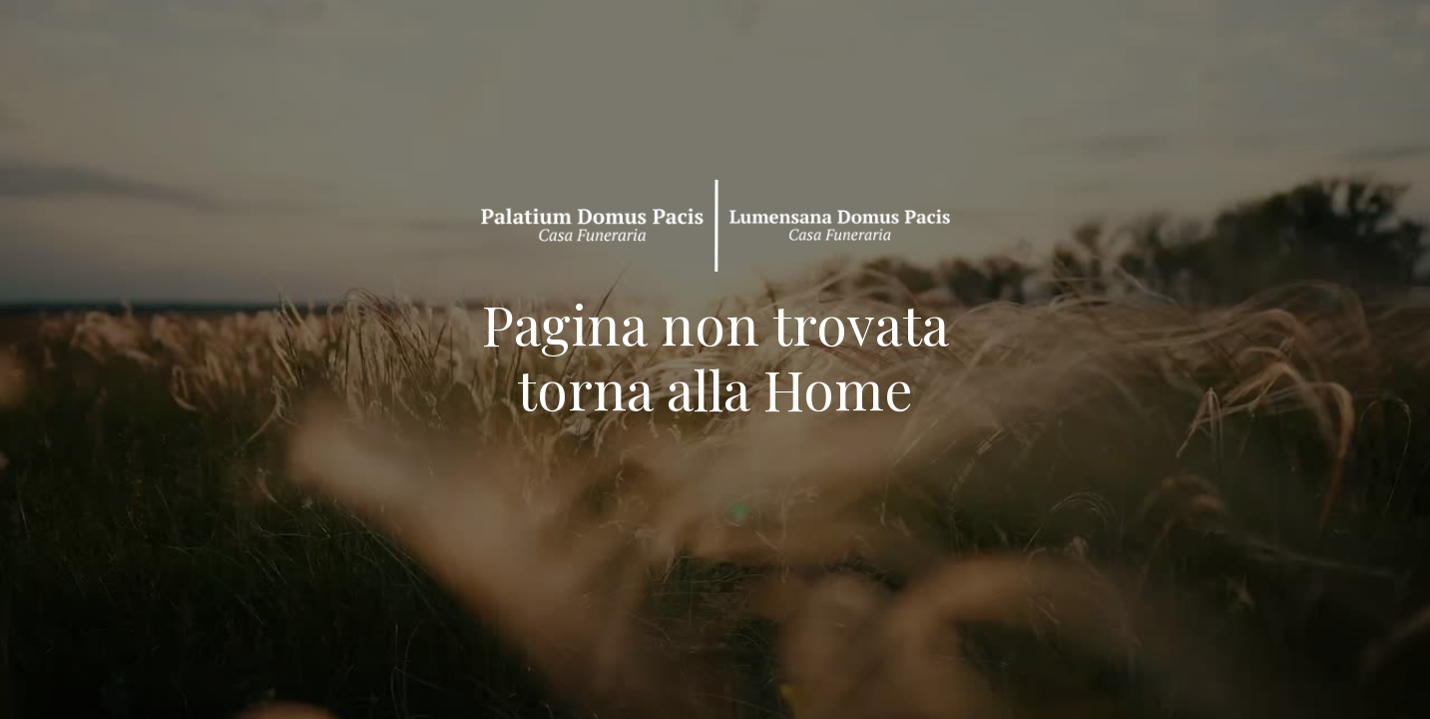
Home (838, 388)
